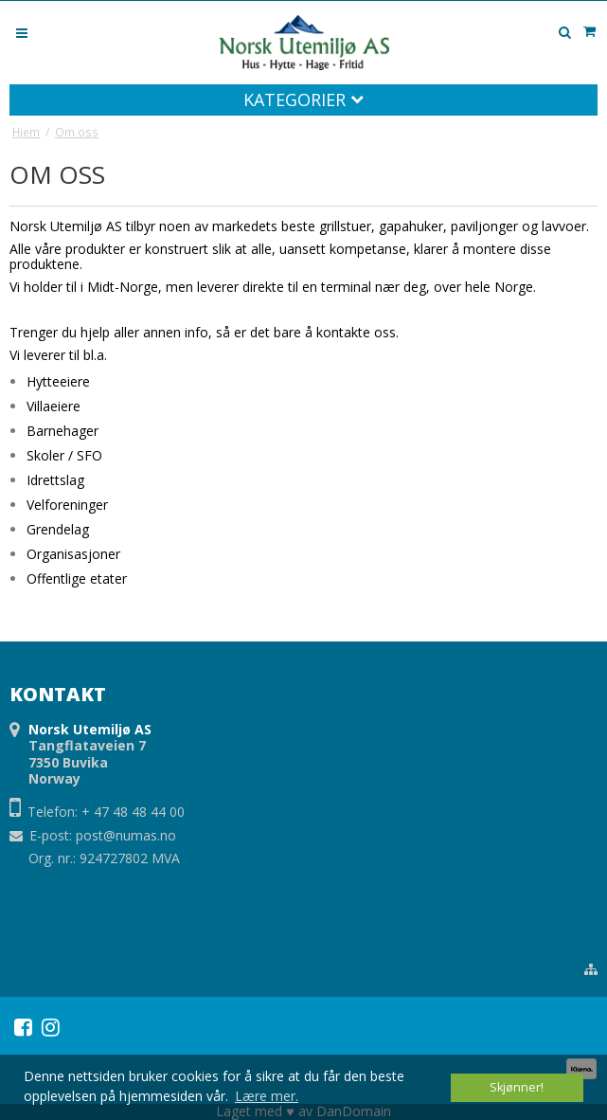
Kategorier (303, 99)
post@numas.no (126, 835)
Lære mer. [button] (266, 1096)
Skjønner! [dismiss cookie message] (517, 1087)
